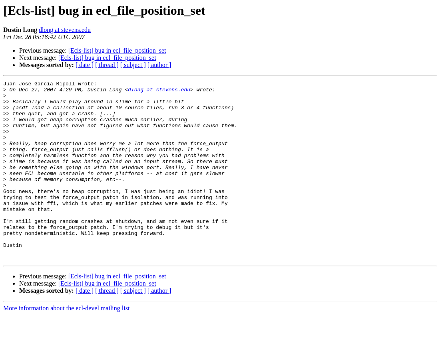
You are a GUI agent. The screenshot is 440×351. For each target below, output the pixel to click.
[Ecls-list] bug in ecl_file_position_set (117, 50)
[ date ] (85, 64)
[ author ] (159, 64)
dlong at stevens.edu (65, 29)
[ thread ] (107, 64)
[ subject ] (133, 64)
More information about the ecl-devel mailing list (66, 344)
